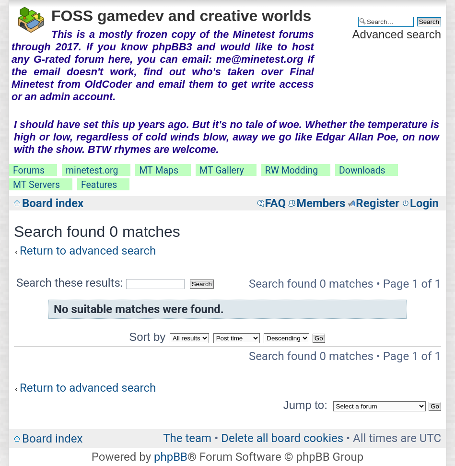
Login (424, 203)
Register (377, 203)
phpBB (170, 457)
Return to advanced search (88, 250)
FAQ (275, 203)
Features (99, 184)
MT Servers (36, 184)
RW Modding (291, 170)
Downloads (362, 170)
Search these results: (100, 283)
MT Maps (158, 170)
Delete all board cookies (282, 438)
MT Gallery (221, 170)
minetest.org (92, 170)
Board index (52, 203)
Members (320, 203)
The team (187, 438)
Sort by (147, 336)
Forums (29, 170)
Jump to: (305, 404)
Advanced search (396, 34)
